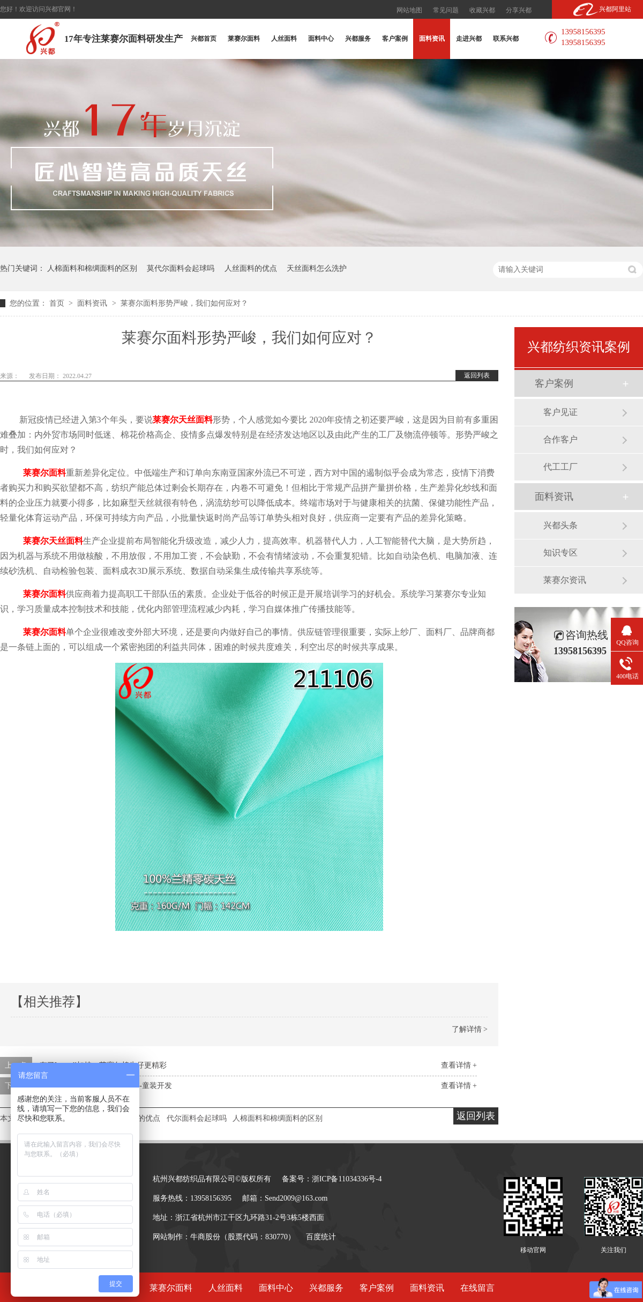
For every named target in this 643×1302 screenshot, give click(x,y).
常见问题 (446, 10)
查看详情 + (459, 1065)
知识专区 (560, 552)
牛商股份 (205, 1237)
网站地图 (409, 10)
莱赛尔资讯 (564, 580)
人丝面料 (284, 38)
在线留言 (477, 1287)
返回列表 (477, 375)
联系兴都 (506, 38)
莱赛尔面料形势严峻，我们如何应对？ (184, 303)
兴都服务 (358, 38)
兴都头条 (560, 525)
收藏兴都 (482, 10)
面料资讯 (432, 38)
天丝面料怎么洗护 (317, 268)
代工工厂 (560, 466)
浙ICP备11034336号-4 (347, 1179)
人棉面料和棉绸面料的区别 (92, 268)
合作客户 (560, 439)
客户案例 (395, 38)
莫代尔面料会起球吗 (180, 268)
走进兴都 (469, 38)
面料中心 (321, 38)
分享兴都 (519, 10)
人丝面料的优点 (251, 268)
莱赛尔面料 (244, 38)
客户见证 (560, 412)
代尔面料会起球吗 (197, 1118)
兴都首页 (203, 38)
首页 (57, 303)
